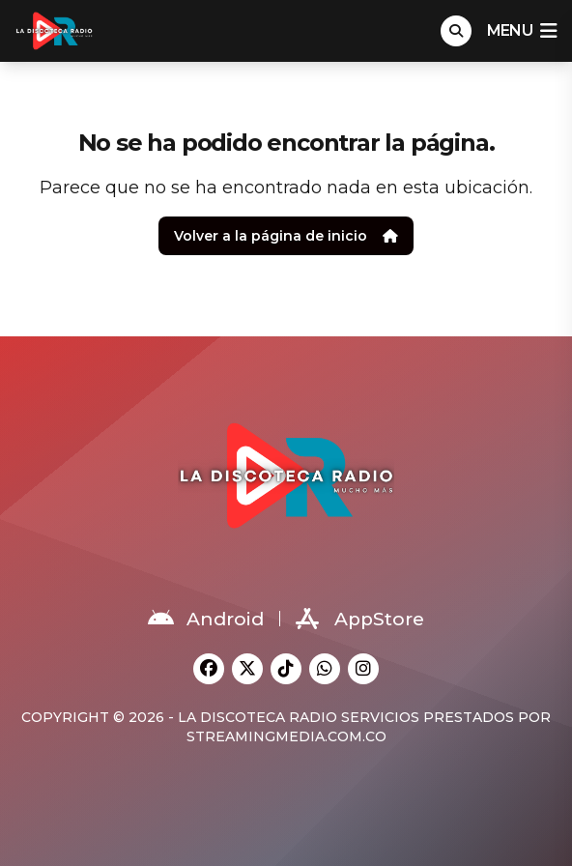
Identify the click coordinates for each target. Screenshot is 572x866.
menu (522, 30)
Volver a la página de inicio (286, 236)
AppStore (360, 618)
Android (206, 618)
